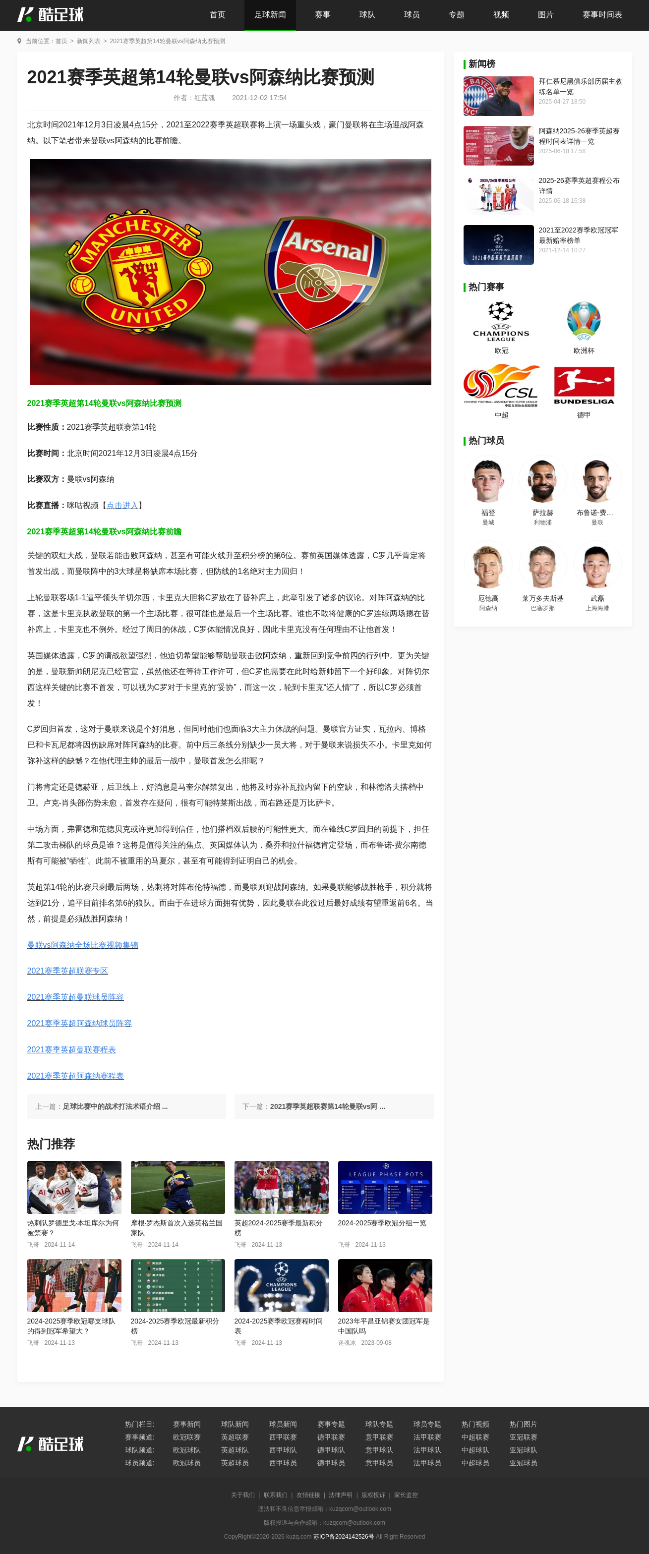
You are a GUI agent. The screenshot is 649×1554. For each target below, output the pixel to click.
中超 (502, 415)
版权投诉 (373, 1495)
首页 (218, 14)
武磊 (597, 598)
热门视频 (475, 1424)
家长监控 (406, 1495)
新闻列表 (89, 41)
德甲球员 (331, 1463)
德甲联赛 (331, 1437)
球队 (367, 14)
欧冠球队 (187, 1450)
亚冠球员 (523, 1463)
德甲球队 (331, 1450)
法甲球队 (427, 1450)
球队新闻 (235, 1424)
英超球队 (235, 1450)
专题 (457, 14)
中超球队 (475, 1450)
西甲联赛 (283, 1437)
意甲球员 (379, 1463)
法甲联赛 (427, 1437)
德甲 (584, 415)
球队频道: (140, 1450)
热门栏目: (140, 1424)
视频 (501, 14)
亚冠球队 (523, 1450)
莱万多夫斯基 (543, 598)
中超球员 (475, 1463)
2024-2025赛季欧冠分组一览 (382, 1223)
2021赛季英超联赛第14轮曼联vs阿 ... (327, 1106)
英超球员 (235, 1463)
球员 (412, 14)
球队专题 (379, 1424)
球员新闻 (283, 1424)
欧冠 (502, 350)
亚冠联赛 (523, 1437)
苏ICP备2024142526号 (343, 1536)
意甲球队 (379, 1450)
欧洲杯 (584, 350)
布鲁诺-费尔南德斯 (606, 513)
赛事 (323, 14)
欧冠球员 (187, 1463)
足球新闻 (270, 14)
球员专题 (427, 1424)
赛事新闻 (187, 1424)
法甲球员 (427, 1463)
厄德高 (488, 598)
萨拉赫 (542, 513)
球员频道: (140, 1463)
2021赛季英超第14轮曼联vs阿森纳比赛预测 (167, 41)
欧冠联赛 (187, 1437)
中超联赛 (475, 1437)
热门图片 (523, 1424)
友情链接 (308, 1495)
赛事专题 (331, 1424)
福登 (488, 513)
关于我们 (243, 1495)
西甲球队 (283, 1450)
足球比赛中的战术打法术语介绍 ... (115, 1106)
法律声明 (341, 1495)
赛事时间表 (602, 14)
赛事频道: (140, 1437)
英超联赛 (235, 1437)
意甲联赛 (379, 1437)
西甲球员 (283, 1463)
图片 (546, 14)
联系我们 (276, 1495)
